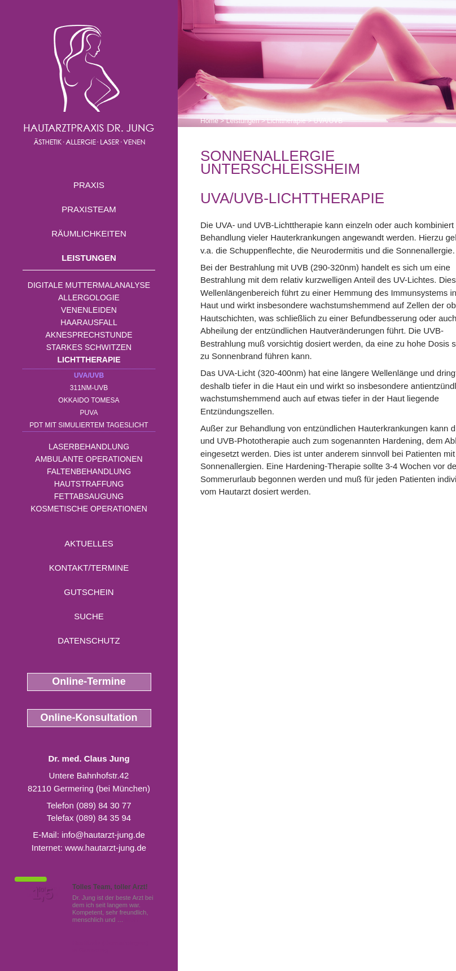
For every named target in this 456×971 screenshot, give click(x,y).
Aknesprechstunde (88, 334)
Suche (89, 616)
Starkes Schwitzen (88, 347)
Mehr (132, 919)
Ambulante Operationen (88, 458)
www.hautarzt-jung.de (105, 847)
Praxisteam (89, 209)
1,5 (42, 893)
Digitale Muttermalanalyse (89, 285)
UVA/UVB (89, 375)
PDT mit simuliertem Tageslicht (88, 425)
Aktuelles (88, 543)
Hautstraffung (89, 483)
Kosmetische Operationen (88, 508)
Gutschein (88, 592)
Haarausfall (88, 322)
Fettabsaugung (89, 496)
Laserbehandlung (89, 446)
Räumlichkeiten (88, 233)
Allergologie (89, 297)
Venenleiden (89, 309)
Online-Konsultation (89, 717)
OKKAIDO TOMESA (88, 400)
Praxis (88, 185)
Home (209, 121)
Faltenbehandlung (89, 471)
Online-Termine (89, 681)
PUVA (89, 413)
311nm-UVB (89, 388)
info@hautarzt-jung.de (103, 834)
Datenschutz (89, 640)
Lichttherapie (89, 359)
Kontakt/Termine (89, 567)
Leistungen (89, 258)
